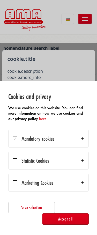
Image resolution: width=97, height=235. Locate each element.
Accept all (65, 219)
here (43, 118)
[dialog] (48, 158)
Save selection (31, 207)
